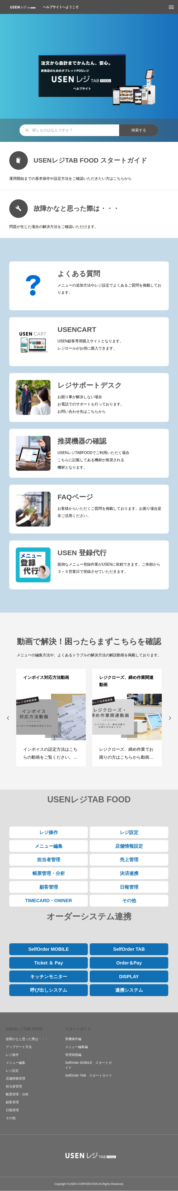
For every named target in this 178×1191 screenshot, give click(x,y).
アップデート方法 (19, 1047)
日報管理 (12, 1110)
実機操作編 (73, 1039)
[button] (8, 718)
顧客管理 (12, 1102)
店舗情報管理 (15, 1078)
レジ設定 (12, 1070)
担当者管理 (14, 1086)
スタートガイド (78, 1029)
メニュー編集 (15, 1062)
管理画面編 (73, 1055)
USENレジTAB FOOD (24, 1029)
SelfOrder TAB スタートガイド (88, 1075)
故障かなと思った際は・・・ (27, 1039)
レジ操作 (12, 1055)
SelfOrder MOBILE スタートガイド (88, 1065)
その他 (11, 1118)
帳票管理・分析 (17, 1094)
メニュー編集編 (76, 1047)
